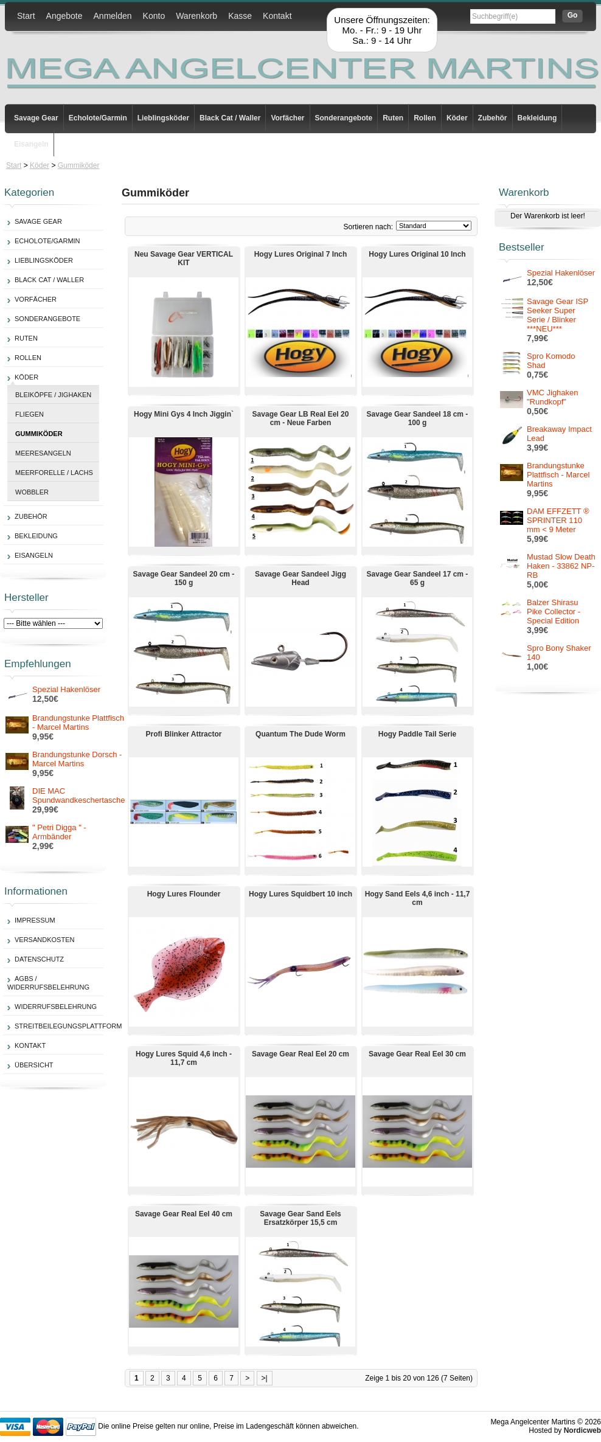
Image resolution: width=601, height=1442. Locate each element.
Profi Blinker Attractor (184, 734)
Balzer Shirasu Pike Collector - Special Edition (553, 611)
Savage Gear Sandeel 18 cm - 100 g (417, 418)
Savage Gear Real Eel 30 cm (417, 1054)
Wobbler (32, 492)
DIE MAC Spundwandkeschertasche (78, 795)
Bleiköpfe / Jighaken (53, 394)
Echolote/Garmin (98, 118)
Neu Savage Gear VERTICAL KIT (183, 258)
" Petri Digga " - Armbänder (59, 832)
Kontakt (277, 16)
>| (265, 1378)
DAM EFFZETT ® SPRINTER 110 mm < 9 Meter (558, 520)
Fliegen (29, 414)
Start (26, 16)
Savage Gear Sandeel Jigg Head (300, 578)
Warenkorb (196, 16)
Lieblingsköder (163, 118)
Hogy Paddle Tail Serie (417, 734)
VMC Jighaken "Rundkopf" (552, 397)
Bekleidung (537, 118)
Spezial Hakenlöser (66, 689)
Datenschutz (39, 959)
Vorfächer (287, 118)
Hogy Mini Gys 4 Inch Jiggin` (184, 414)
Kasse (240, 16)
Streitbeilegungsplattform (68, 1026)
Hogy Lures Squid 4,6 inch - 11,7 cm (184, 1058)
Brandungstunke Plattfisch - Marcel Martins (78, 722)
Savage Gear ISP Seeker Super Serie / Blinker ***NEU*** (557, 315)
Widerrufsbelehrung (56, 1006)
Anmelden (113, 16)
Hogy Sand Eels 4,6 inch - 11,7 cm (417, 898)
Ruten (393, 118)
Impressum (35, 920)
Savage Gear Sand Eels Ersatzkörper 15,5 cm (300, 1218)
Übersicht (34, 1065)
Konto (154, 16)
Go (573, 15)
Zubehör (492, 118)
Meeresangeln (43, 453)
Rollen (425, 118)
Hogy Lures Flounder (184, 894)
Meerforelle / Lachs (54, 472)
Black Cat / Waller (230, 118)
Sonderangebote (344, 118)
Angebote (64, 16)
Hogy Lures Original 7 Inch (300, 254)
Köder (457, 118)
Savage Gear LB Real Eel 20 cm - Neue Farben (300, 418)
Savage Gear (36, 118)
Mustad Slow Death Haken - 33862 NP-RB (561, 566)
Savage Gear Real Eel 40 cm (183, 1214)
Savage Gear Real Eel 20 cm (300, 1054)
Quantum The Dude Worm (300, 734)
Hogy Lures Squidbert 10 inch (300, 894)
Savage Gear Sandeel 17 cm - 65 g (417, 578)
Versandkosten (44, 939)
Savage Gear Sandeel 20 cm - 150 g (184, 578)
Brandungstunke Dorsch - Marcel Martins (77, 759)
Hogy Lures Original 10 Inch (417, 254)
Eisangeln (31, 144)
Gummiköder (79, 165)
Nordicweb (582, 1430)
